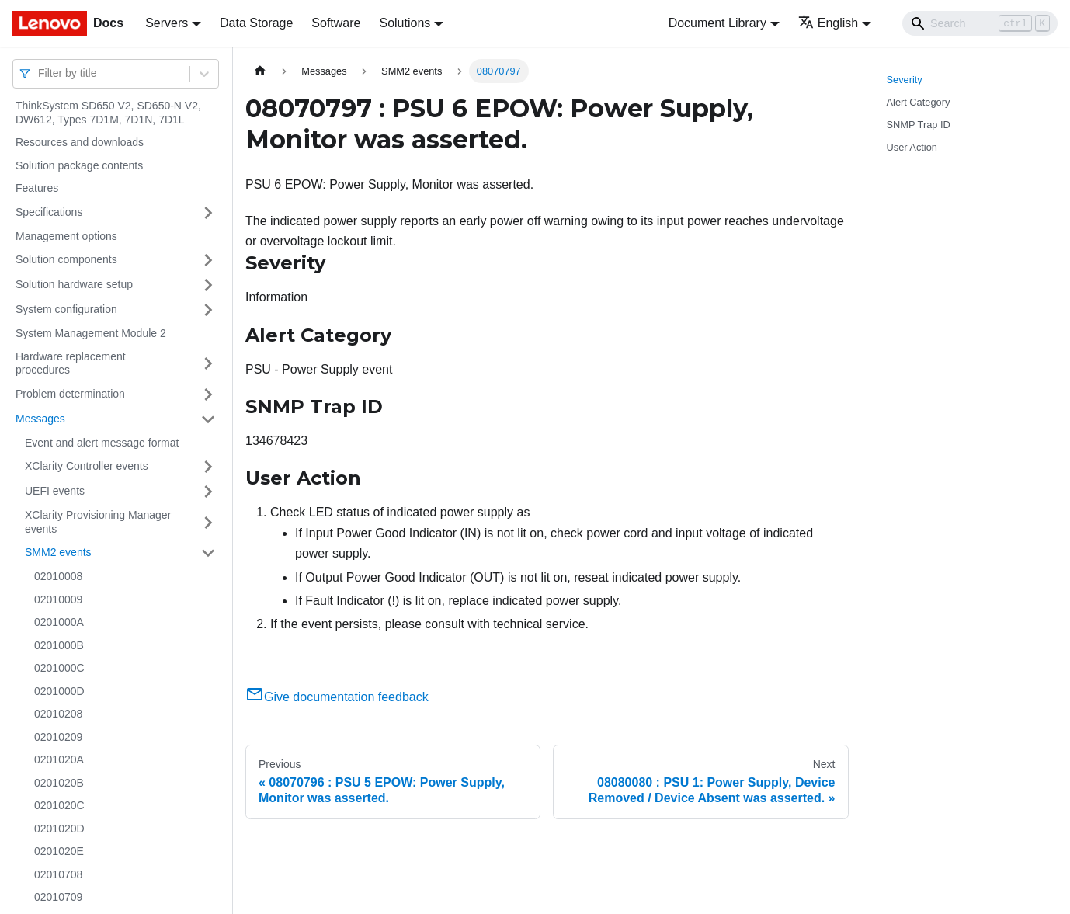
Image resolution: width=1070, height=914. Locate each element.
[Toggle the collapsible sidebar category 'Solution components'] (208, 260)
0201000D (59, 691)
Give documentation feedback (337, 697)
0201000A (59, 622)
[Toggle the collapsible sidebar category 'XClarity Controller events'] (208, 466)
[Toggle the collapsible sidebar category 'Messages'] (208, 419)
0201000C (59, 668)
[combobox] (39, 73)
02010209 (58, 737)
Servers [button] (166, 23)
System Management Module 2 (91, 333)
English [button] (828, 23)
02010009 (58, 599)
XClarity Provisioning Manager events (98, 522)
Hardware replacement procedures (71, 363)
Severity (904, 79)
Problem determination (70, 393)
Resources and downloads (80, 142)
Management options (66, 236)
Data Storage (256, 23)
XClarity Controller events (86, 466)
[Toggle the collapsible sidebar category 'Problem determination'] (208, 394)
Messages (40, 418)
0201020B (59, 783)
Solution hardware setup (74, 284)
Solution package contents (79, 165)
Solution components (66, 259)
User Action (912, 147)
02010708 (58, 874)
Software (335, 23)
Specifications (49, 212)
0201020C (59, 805)
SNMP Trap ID (918, 124)
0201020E (59, 851)
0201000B (59, 645)
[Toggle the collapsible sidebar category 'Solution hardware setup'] (208, 285)
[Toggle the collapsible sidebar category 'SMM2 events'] (208, 552)
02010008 (58, 576)
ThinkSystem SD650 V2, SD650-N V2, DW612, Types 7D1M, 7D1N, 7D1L (108, 112)
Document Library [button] (717, 23)
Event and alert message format (102, 442)
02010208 (58, 713)
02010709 (58, 897)
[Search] (980, 23)
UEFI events (55, 491)
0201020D (59, 828)
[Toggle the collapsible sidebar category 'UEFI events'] (208, 491)
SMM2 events (58, 552)
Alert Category (918, 102)
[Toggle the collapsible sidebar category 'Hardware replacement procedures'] (208, 364)
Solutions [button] (404, 23)
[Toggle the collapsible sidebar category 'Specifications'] (208, 212)
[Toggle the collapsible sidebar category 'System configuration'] (208, 309)
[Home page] (260, 71)
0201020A (59, 759)
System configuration (66, 309)
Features (37, 188)
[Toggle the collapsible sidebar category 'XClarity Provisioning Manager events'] (208, 522)
